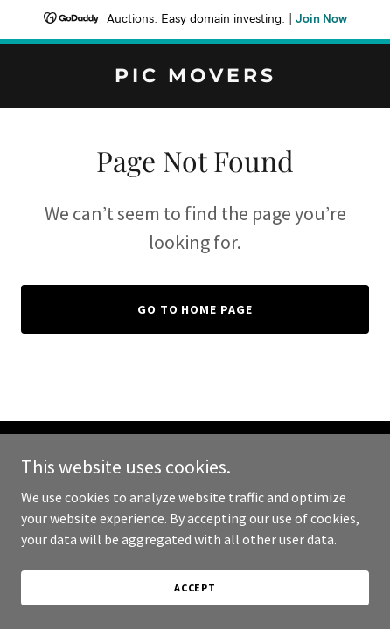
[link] (195, 77)
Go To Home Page (195, 309)
